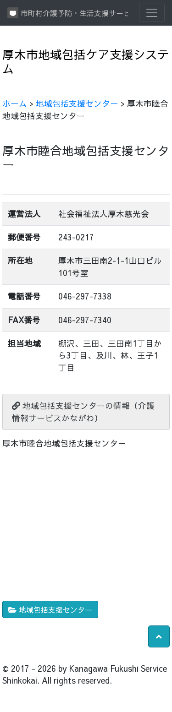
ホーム (14, 103)
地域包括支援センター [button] (50, 609)
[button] (159, 636)
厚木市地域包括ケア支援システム (85, 61)
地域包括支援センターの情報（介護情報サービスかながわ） (83, 411)
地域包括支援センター (77, 103)
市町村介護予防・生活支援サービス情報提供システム (67, 12)
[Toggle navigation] (152, 13)
